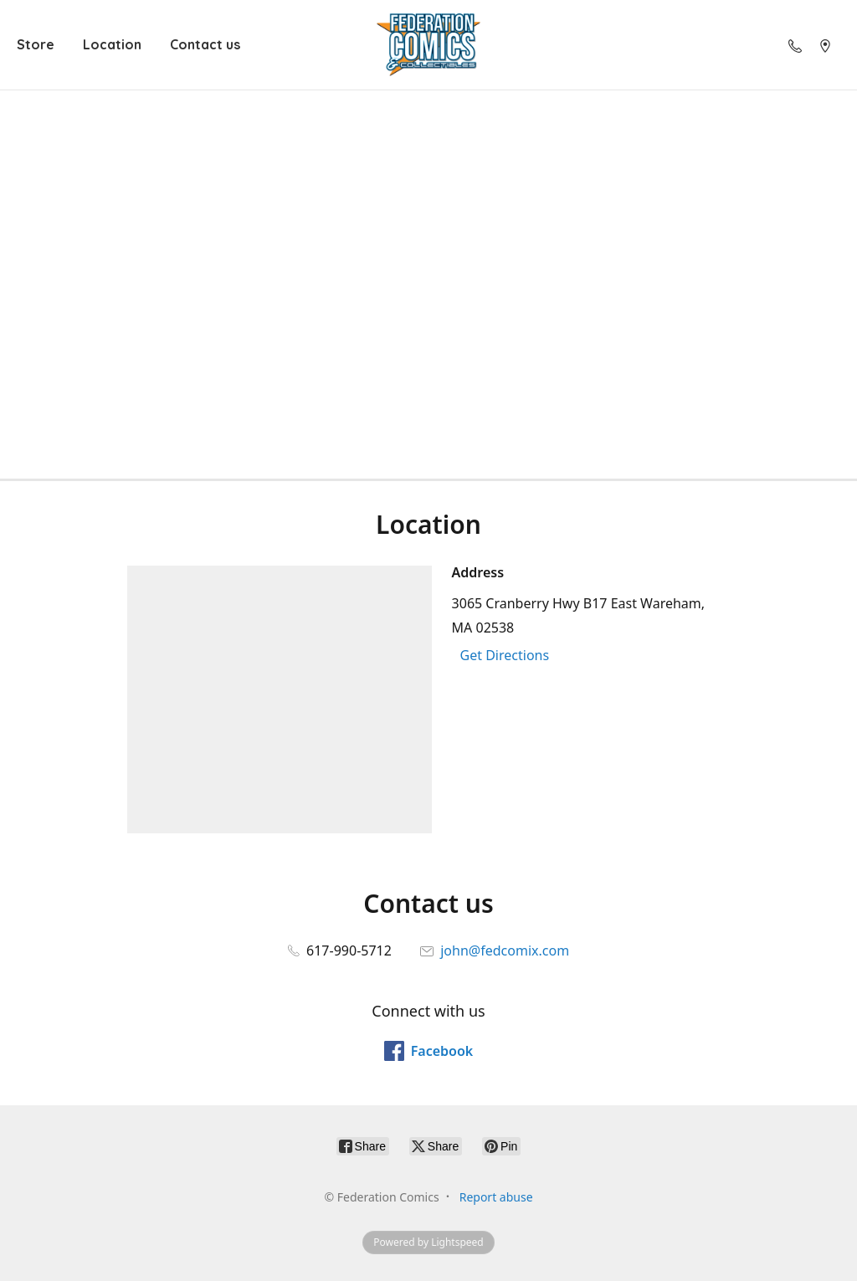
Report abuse (496, 1197)
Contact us (205, 44)
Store (35, 44)
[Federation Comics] (428, 44)
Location (112, 44)
